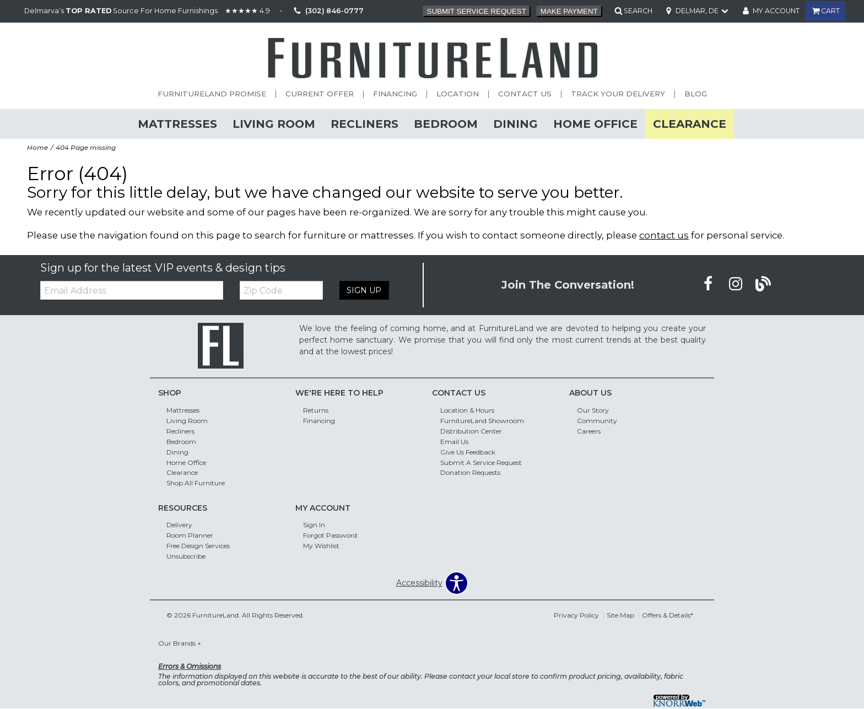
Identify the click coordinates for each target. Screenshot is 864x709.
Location (457, 94)
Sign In (314, 525)
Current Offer (319, 94)
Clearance (689, 124)
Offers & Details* (667, 615)
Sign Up (363, 290)
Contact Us (525, 94)
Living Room (274, 124)
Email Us (454, 441)
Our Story (593, 410)
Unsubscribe (186, 556)
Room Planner (189, 535)
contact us (664, 235)
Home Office (595, 124)
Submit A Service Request (481, 462)
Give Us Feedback (467, 451)
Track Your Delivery (618, 94)
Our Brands (179, 643)
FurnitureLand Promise (212, 94)
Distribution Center (471, 431)
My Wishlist (321, 546)
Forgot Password (330, 535)
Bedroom (446, 124)
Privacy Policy (576, 615)
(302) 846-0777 (327, 11)
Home (37, 147)
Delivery (179, 525)
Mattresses (177, 124)
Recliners (364, 124)
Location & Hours (467, 410)
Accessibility (419, 583)
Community (597, 420)
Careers (589, 431)
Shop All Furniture (195, 483)
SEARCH (638, 11)
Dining (515, 124)
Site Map (620, 615)
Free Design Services (198, 546)
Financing (395, 94)
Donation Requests (470, 472)
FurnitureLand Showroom (482, 420)
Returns (315, 410)
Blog (695, 94)
